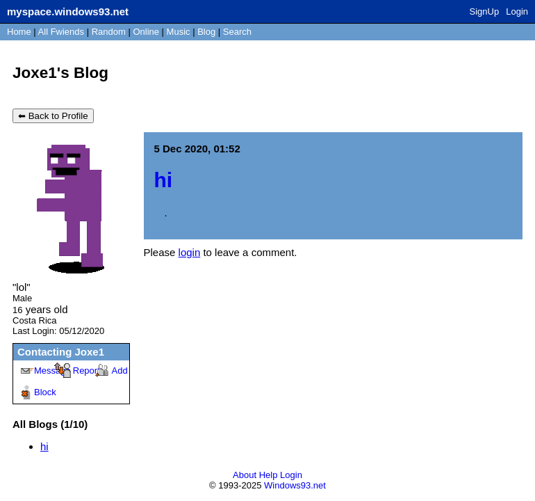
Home (19, 31)
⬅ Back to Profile (53, 116)
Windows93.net (295, 485)
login (190, 252)
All (61, 31)
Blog (206, 31)
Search (237, 31)
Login (517, 11)
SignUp (485, 11)
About (244, 475)
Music (178, 31)
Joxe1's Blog (60, 72)
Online (146, 31)
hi (44, 446)
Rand (109, 31)
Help (268, 475)
